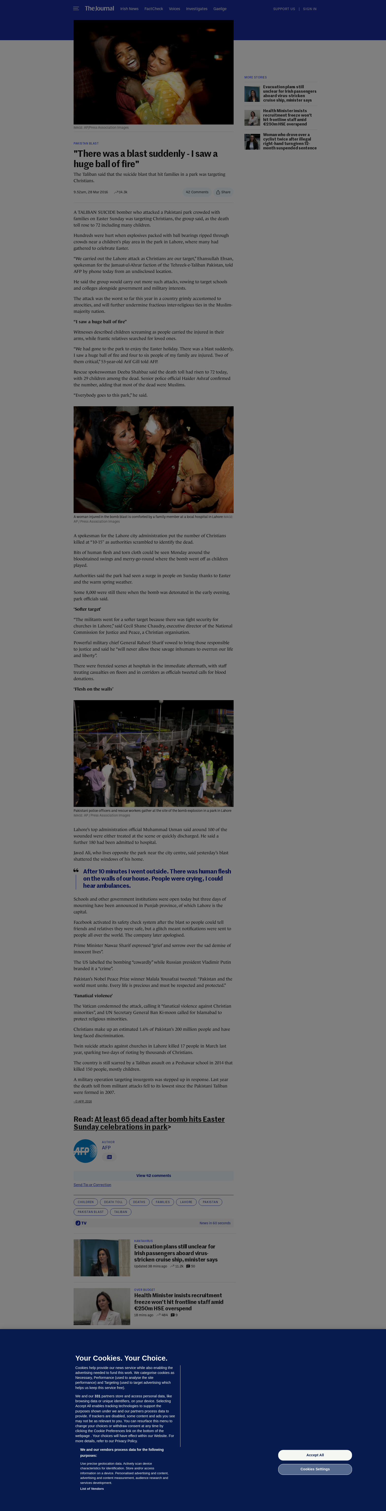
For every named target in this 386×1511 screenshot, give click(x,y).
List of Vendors (92, 1489)
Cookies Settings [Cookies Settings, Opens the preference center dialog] (315, 1469)
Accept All (315, 1455)
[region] (193, 1420)
